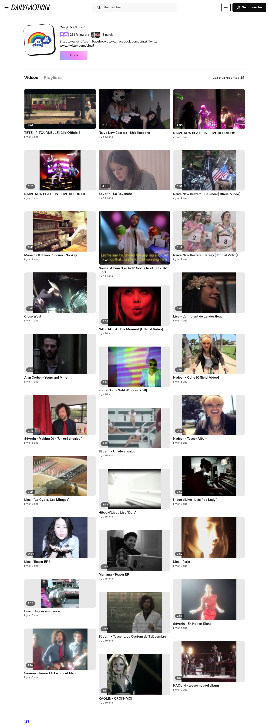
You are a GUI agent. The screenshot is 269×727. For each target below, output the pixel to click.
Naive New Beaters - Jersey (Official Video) (205, 255)
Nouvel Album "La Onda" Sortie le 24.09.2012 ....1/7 (133, 270)
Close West (32, 316)
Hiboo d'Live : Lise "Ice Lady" (195, 500)
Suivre (73, 55)
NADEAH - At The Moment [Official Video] (131, 329)
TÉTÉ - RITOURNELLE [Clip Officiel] (52, 133)
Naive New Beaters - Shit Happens (124, 133)
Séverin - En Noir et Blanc (192, 624)
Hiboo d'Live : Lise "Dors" (117, 512)
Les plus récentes (228, 77)
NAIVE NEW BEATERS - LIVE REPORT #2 (55, 194)
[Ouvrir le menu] (6, 7)
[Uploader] (226, 7)
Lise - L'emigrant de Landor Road (197, 316)
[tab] (31, 78)
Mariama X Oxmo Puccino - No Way (50, 255)
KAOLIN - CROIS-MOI (115, 699)
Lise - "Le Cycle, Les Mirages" (46, 500)
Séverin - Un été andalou (117, 451)
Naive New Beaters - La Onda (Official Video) (206, 194)
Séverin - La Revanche (116, 194)
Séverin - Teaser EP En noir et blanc (50, 673)
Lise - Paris (181, 562)
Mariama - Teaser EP (114, 574)
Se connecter (249, 7)
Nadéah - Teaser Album (190, 439)
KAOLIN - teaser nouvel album (196, 686)
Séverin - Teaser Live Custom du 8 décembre (132, 637)
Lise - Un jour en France (42, 611)
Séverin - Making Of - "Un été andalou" (53, 439)
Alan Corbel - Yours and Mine (45, 378)
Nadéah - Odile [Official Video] (196, 378)
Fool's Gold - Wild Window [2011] (123, 390)
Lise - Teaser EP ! (37, 562)
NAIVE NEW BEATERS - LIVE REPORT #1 (204, 133)
